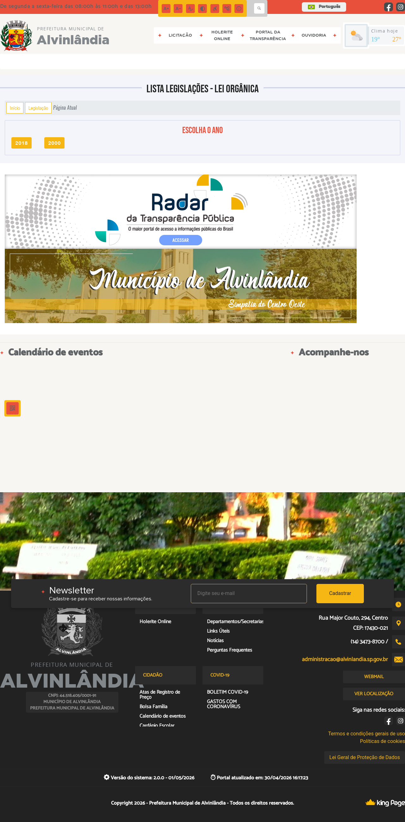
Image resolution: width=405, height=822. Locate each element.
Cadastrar (340, 593)
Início (15, 108)
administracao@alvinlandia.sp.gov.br (345, 659)
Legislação (38, 108)
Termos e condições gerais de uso (366, 734)
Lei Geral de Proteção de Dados (364, 757)
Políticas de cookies (382, 741)
